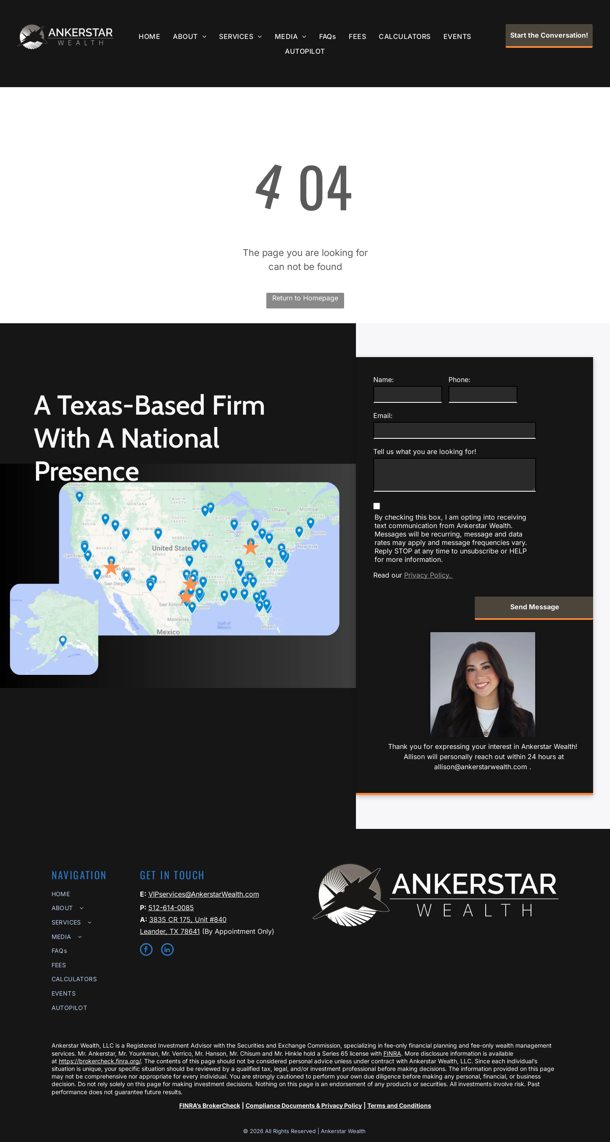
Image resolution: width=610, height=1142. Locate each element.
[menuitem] (149, 36)
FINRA (392, 1053)
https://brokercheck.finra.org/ (100, 1061)
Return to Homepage (305, 298)
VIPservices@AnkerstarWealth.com (203, 894)
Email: (383, 415)
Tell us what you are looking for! (424, 451)
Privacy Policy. (428, 575)
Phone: (459, 379)
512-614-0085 (171, 907)
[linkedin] (167, 950)
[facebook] (146, 950)
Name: (383, 379)
